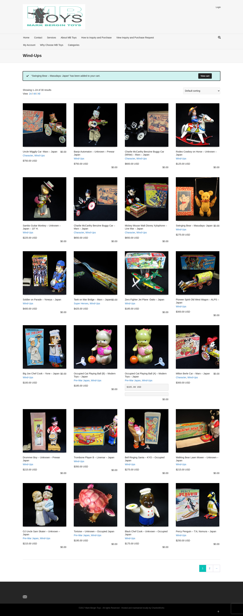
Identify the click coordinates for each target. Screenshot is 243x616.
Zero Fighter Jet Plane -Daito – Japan (144, 299)
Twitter (25, 591)
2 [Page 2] (209, 568)
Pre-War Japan (82, 380)
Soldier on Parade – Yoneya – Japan (42, 299)
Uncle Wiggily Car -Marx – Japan (40, 151)
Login (218, 7)
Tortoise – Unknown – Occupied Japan (94, 531)
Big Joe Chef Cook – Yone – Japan (41, 373)
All (39, 93)
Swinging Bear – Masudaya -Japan (194, 225)
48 (34, 93)
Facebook (33, 591)
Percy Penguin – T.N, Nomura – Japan (196, 531)
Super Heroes (81, 303)
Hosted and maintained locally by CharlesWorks (142, 608)
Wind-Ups (39, 155)
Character (28, 155)
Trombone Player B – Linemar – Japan (94, 457)
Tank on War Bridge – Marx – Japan (92, 299)
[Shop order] (201, 90)
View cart (205, 76)
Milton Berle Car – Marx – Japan (193, 373)
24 (30, 93)
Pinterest (40, 591)
